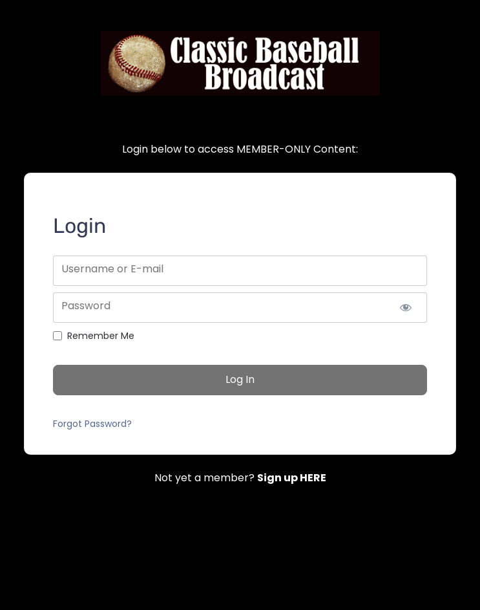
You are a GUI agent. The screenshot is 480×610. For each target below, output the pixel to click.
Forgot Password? (92, 423)
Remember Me (100, 335)
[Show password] (406, 307)
